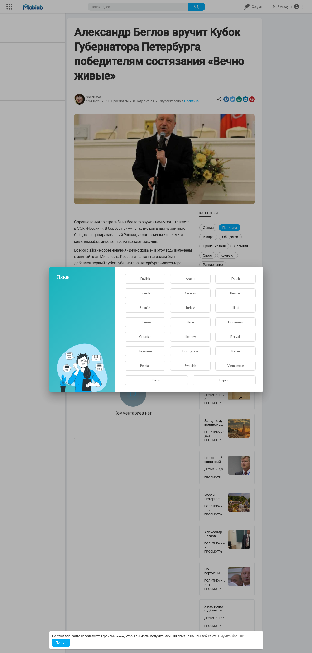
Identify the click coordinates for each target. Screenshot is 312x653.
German (190, 293)
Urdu (190, 322)
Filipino (224, 380)
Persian (145, 365)
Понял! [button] (61, 642)
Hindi (235, 308)
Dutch (235, 279)
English (145, 279)
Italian (235, 351)
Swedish (190, 365)
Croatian (145, 336)
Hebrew (190, 336)
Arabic (190, 279)
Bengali (235, 336)
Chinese (145, 322)
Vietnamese (235, 365)
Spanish (145, 308)
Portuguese (190, 351)
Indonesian (235, 322)
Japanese (145, 351)
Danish (156, 380)
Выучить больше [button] (231, 636)
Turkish (190, 308)
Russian (235, 293)
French (145, 293)
